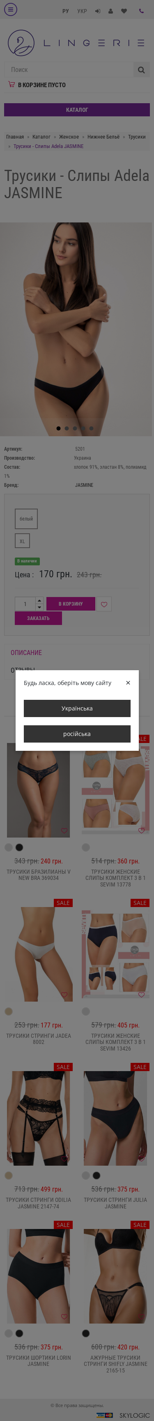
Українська (77, 708)
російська (77, 734)
